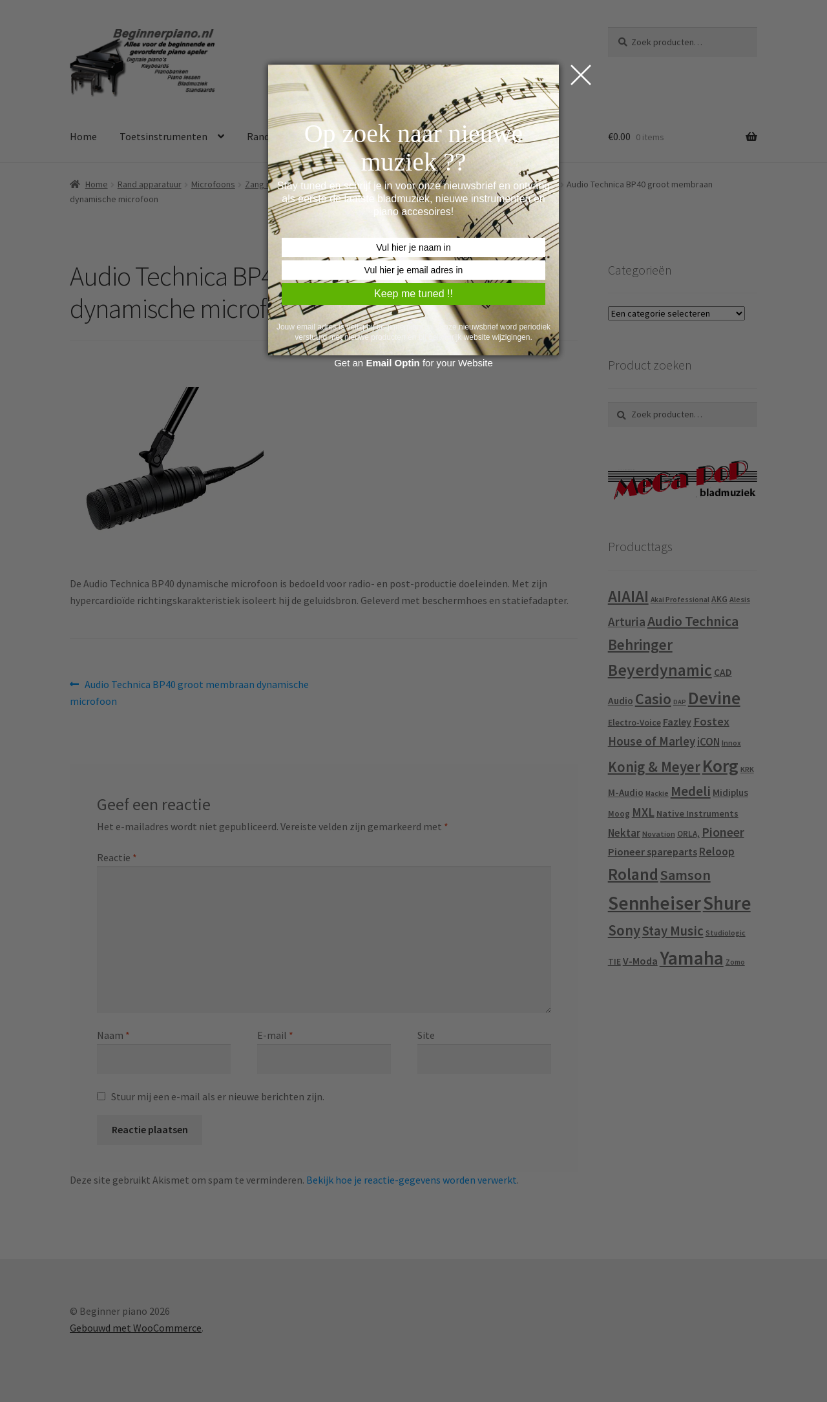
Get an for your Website (413, 362)
